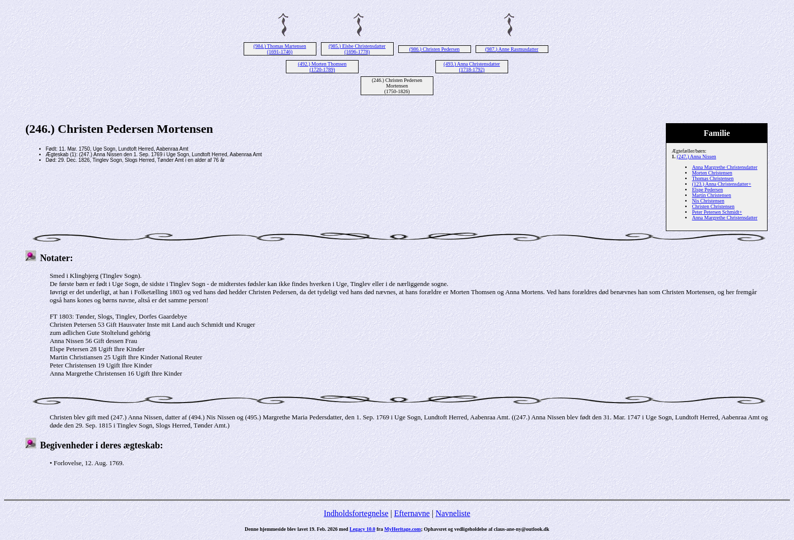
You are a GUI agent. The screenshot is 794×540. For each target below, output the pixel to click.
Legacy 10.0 (362, 529)
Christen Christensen (713, 206)
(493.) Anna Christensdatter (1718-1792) (472, 66)
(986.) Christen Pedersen (434, 49)
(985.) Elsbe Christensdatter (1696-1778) (357, 48)
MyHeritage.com (403, 529)
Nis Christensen (708, 201)
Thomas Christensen (712, 178)
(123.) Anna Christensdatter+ (721, 184)
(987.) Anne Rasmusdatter (512, 49)
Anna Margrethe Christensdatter (724, 167)
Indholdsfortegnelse (356, 513)
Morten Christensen (712, 173)
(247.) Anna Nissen (696, 156)
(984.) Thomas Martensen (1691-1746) (279, 48)
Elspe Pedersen (707, 189)
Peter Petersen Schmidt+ (717, 212)
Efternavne (412, 513)
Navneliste (452, 513)
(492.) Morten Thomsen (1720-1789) (322, 66)
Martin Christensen (711, 195)
